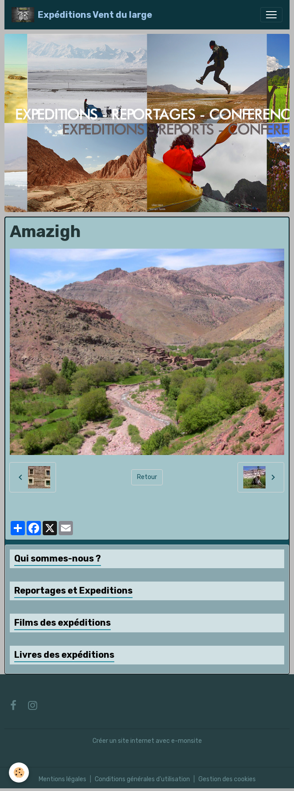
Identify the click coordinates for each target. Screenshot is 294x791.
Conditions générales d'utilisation (142, 779)
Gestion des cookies (227, 779)
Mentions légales (62, 779)
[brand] (82, 14)
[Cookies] (19, 772)
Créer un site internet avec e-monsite (147, 741)
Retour (147, 477)
